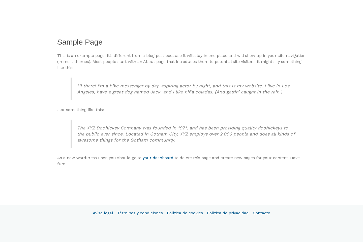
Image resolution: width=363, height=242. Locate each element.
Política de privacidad (228, 213)
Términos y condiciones (140, 213)
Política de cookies (185, 213)
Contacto (261, 213)
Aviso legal (103, 213)
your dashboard (158, 157)
